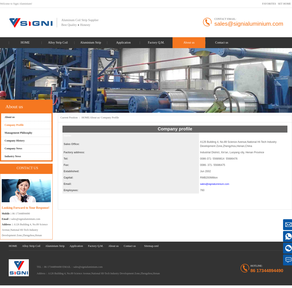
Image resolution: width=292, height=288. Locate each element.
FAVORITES (269, 3)
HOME (85, 117)
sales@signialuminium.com (25, 219)
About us (95, 117)
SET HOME (284, 3)
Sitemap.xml (151, 246)
